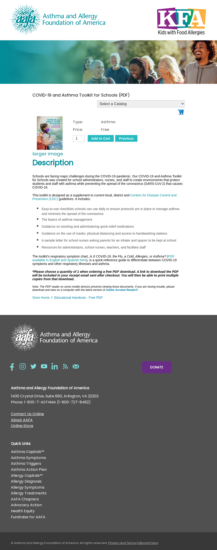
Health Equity (23, 511)
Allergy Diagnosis (26, 481)
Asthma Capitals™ (27, 451)
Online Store (22, 425)
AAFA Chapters (25, 499)
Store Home (41, 297)
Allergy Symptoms (27, 487)
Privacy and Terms (122, 543)
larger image (47, 154)
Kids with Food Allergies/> (157, 20)
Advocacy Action (26, 505)
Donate (156, 367)
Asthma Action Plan (29, 469)
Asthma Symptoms (28, 457)
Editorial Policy (147, 543)
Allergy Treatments (28, 493)
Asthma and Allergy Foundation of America (59, 19)
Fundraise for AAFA (28, 517)
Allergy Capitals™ (27, 475)
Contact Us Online (27, 414)
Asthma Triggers (26, 463)
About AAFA (22, 420)
